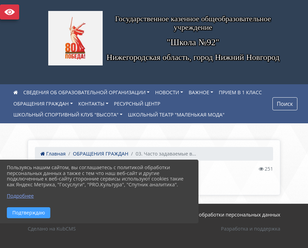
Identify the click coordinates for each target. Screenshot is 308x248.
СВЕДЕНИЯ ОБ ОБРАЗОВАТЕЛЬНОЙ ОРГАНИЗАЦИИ (84, 92)
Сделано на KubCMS (52, 228)
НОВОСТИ (167, 92)
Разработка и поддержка (250, 228)
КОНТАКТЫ (91, 103)
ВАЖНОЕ (199, 92)
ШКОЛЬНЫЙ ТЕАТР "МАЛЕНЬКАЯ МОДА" (176, 114)
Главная (53, 153)
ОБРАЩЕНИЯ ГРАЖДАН (41, 103)
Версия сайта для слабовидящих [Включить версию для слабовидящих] (9, 12)
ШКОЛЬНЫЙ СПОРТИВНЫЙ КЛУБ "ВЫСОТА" (65, 114)
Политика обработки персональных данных (227, 214)
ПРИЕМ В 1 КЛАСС (240, 92)
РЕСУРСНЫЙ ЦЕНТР (137, 103)
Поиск (285, 104)
